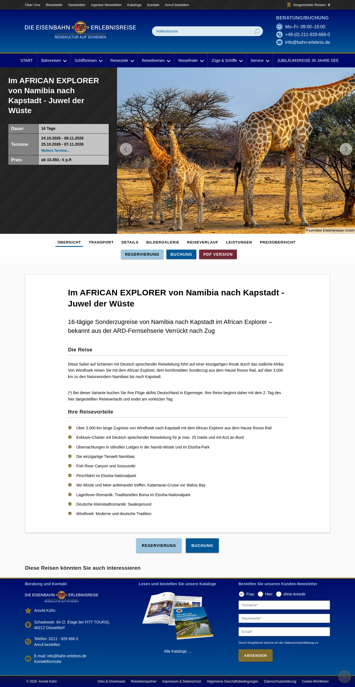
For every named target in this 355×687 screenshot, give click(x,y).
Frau (250, 594)
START (26, 60)
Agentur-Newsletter (106, 5)
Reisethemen (156, 60)
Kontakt (153, 5)
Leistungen (239, 242)
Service (259, 60)
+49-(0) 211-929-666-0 (307, 34)
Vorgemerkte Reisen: (307, 4)
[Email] (284, 631)
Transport (101, 242)
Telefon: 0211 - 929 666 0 (56, 639)
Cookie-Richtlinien (315, 681)
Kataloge (134, 5)
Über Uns (32, 5)
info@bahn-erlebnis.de (307, 42)
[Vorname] (284, 605)
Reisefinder (190, 60)
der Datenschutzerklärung (296, 642)
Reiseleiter (54, 5)
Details (130, 242)
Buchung (181, 254)
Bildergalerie (162, 242)
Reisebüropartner (144, 681)
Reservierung (142, 254)
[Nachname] (284, 618)
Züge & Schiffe (227, 60)
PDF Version (218, 254)
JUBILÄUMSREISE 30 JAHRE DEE (308, 60)
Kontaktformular (48, 661)
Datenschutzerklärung (280, 681)
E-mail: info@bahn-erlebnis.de (60, 656)
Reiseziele (121, 60)
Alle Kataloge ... (177, 651)
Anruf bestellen (177, 5)
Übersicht (69, 242)
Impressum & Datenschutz (181, 681)
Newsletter (76, 5)
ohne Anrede (294, 594)
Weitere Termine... (55, 151)
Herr (269, 594)
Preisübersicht (278, 242)
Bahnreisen (53, 60)
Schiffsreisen (88, 60)
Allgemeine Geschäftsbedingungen (232, 681)
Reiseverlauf (202, 242)
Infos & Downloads (111, 681)
